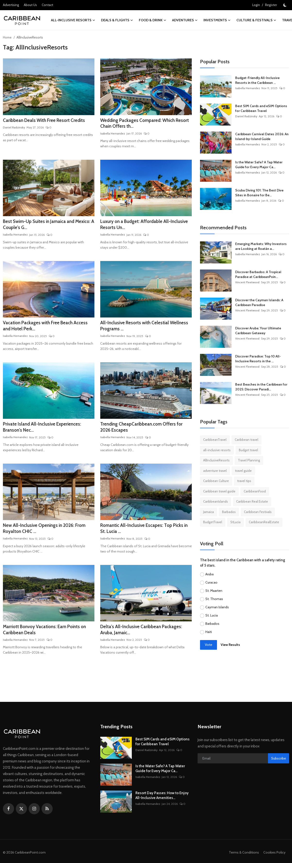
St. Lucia (211, 615)
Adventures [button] (185, 20)
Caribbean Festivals (258, 512)
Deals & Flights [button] (117, 20)
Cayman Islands (217, 607)
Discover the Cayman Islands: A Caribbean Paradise (259, 302)
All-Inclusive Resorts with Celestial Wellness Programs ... (136, 327)
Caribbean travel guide (219, 491)
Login (256, 5)
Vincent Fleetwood (247, 282)
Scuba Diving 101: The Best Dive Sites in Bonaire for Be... (259, 192)
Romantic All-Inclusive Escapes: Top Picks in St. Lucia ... (144, 531)
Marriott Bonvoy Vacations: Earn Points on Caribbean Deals (47, 633)
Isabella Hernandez (112, 134)
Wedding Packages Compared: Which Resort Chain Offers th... (139, 124)
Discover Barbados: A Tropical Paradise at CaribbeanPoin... (258, 274)
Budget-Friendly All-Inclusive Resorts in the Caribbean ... (257, 80)
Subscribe (278, 762)
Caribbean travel (246, 440)
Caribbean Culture (216, 481)
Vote (208, 644)
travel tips (244, 481)
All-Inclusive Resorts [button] (73, 20)
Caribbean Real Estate (252, 501)
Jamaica (208, 512)
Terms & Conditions (242, 856)
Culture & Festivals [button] (256, 20)
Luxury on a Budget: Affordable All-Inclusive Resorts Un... (137, 226)
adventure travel (215, 471)
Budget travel (248, 450)
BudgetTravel (212, 522)
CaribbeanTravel (214, 440)
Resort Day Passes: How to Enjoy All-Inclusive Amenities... (162, 799)
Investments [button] (217, 20)
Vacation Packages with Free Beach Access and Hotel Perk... (48, 327)
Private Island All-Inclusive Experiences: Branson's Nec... (44, 429)
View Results (230, 644)
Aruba (209, 574)
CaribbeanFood (255, 491)
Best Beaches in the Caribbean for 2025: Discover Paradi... (261, 386)
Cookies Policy (273, 856)
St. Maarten (213, 590)
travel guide (243, 471)
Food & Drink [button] (152, 20)
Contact (47, 5)
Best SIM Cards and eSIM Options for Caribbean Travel (261, 108)
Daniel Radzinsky (14, 128)
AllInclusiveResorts (216, 460)
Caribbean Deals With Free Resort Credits (46, 121)
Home (7, 37)
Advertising (11, 5)
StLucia (235, 522)
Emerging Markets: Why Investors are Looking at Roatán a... (261, 246)
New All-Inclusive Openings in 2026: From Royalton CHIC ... (47, 531)
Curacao (211, 582)
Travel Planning (249, 460)
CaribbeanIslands (215, 501)
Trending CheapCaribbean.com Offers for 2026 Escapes (143, 429)
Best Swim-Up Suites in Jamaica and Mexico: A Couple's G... (41, 226)
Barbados (229, 512)
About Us (30, 5)
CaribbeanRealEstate (264, 522)
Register (271, 5)
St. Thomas (214, 599)
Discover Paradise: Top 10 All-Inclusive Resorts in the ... (258, 358)
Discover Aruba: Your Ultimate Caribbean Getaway (258, 330)
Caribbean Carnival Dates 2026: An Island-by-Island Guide (262, 136)
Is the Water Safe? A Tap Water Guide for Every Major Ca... (259, 164)
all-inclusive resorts (217, 450)
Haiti (208, 632)
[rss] (47, 812)
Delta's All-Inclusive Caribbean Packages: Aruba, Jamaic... (143, 633)
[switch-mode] (285, 5)
